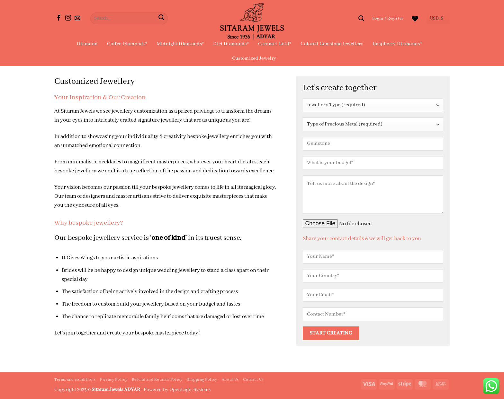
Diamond (87, 44)
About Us (230, 379)
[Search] (361, 18)
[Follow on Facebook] (59, 18)
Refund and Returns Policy (157, 379)
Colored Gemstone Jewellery (332, 44)
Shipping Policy (202, 379)
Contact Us (253, 379)
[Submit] (161, 18)
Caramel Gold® (274, 44)
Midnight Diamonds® (180, 44)
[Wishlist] (415, 19)
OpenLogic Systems (190, 390)
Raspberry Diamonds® (397, 44)
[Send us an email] (77, 18)
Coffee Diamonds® (127, 44)
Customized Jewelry (254, 58)
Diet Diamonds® (230, 44)
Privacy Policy (113, 379)
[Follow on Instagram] (68, 18)
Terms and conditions (74, 379)
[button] (387, 18)
